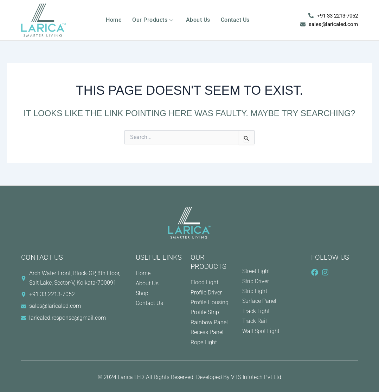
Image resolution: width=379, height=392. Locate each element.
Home (114, 19)
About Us (198, 19)
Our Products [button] (153, 19)
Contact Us (235, 19)
